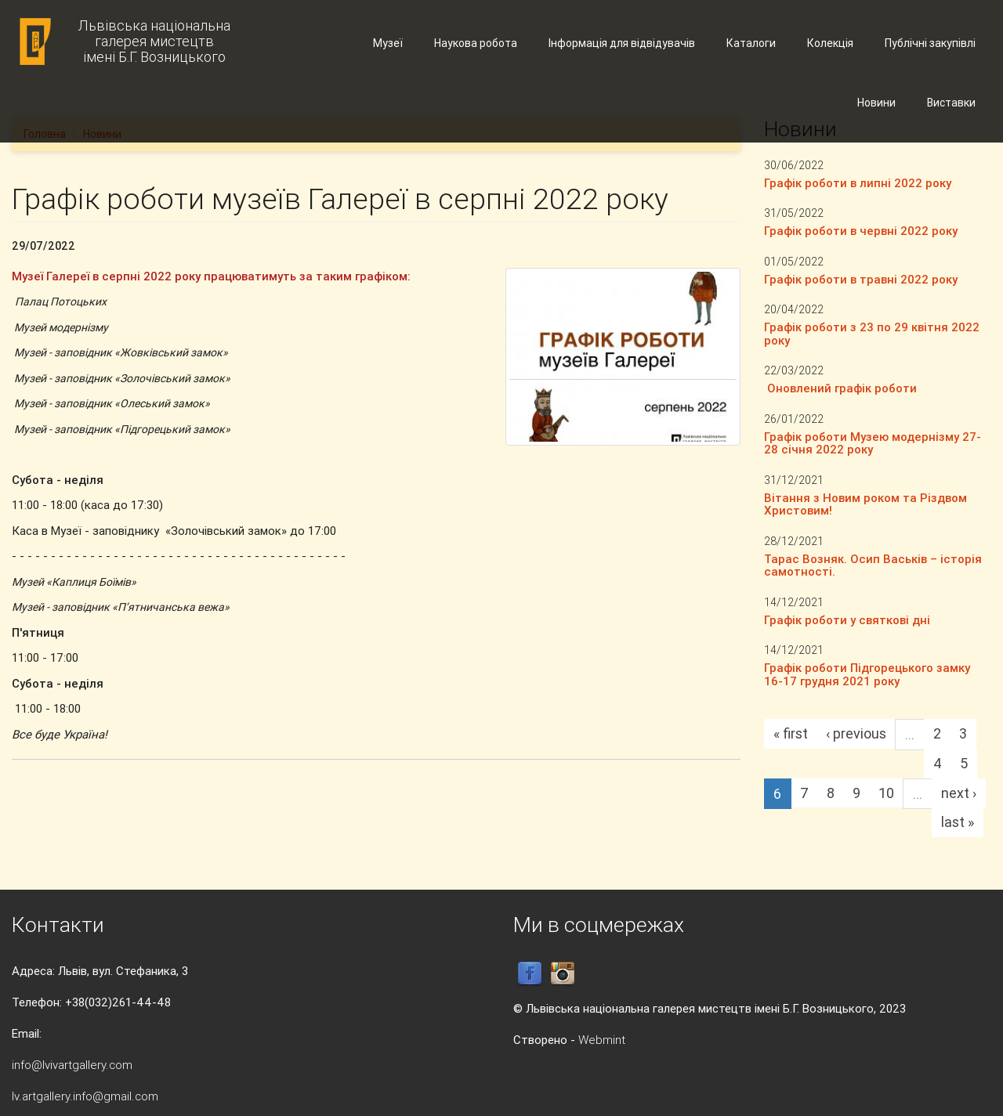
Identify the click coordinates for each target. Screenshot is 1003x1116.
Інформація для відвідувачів (622, 43)
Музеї (388, 43)
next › (958, 793)
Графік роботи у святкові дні (847, 619)
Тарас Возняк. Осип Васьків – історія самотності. (873, 565)
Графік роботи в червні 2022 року (861, 230)
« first (790, 733)
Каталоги (751, 43)
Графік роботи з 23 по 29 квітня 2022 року (871, 334)
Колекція (830, 43)
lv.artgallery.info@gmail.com (85, 1096)
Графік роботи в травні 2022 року (861, 279)
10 (886, 793)
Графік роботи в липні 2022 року (857, 182)
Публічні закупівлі (930, 43)
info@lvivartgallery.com (72, 1064)
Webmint (601, 1039)
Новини (876, 103)
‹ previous (856, 733)
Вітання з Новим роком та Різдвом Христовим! (865, 504)
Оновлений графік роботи (840, 388)
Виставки (951, 103)
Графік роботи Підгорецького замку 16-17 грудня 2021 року (867, 674)
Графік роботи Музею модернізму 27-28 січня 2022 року (872, 443)
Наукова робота (475, 43)
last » (957, 822)
